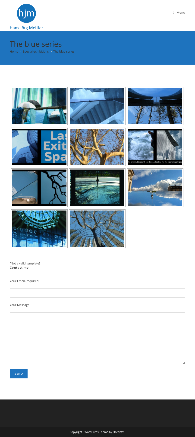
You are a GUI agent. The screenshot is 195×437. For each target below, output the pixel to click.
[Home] (14, 51)
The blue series (63, 51)
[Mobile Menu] (179, 12)
